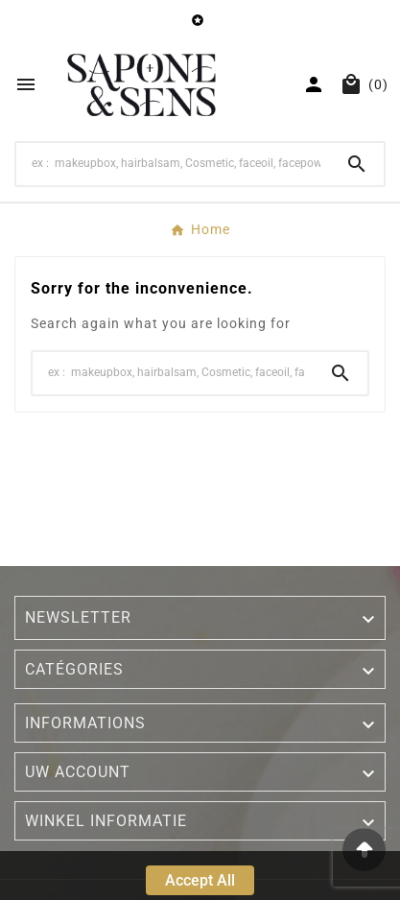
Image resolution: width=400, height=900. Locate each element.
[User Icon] (313, 84)
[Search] (173, 163)
